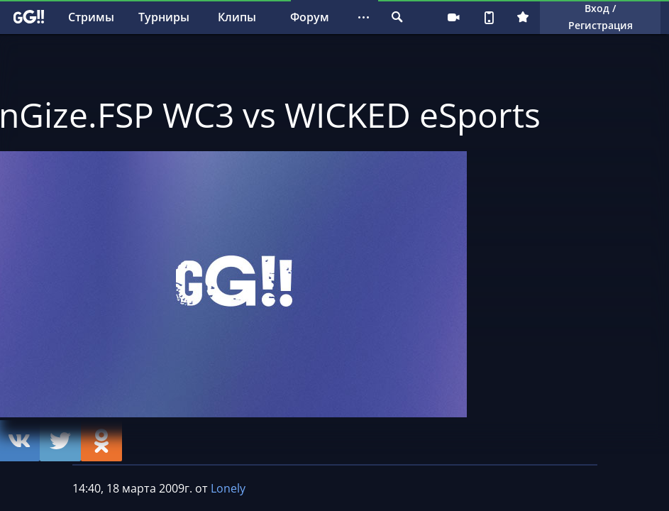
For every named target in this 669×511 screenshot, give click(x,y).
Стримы (91, 17)
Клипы (237, 17)
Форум (309, 17)
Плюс (522, 17)
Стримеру (453, 17)
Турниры (163, 17)
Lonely (228, 488)
